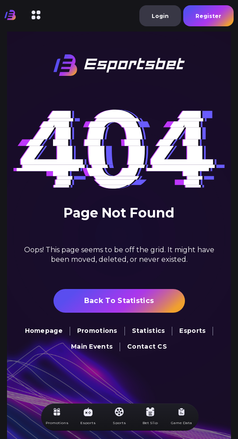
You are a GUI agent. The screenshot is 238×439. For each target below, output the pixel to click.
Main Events (92, 346)
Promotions (97, 331)
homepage (44, 331)
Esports (192, 331)
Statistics (148, 331)
